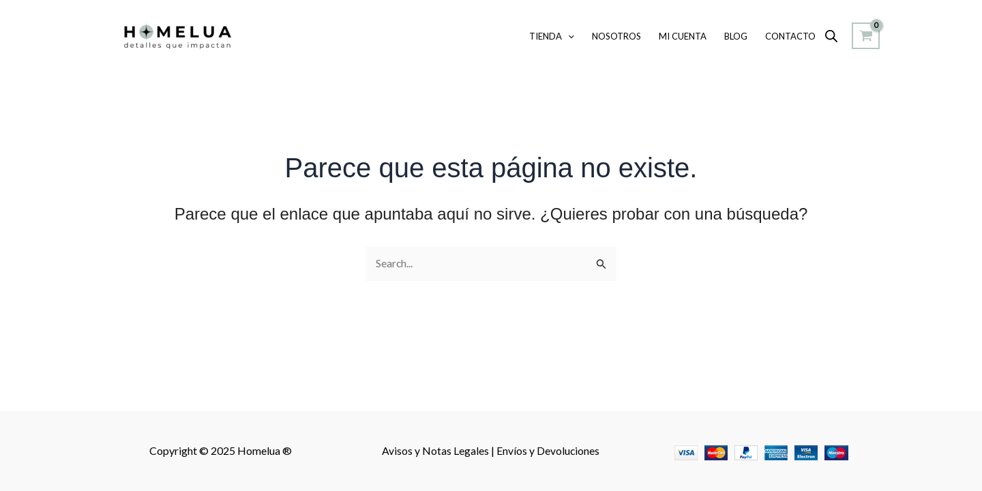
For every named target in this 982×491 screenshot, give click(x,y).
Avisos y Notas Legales (436, 451)
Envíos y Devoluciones (548, 451)
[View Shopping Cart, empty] (866, 36)
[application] (568, 36)
